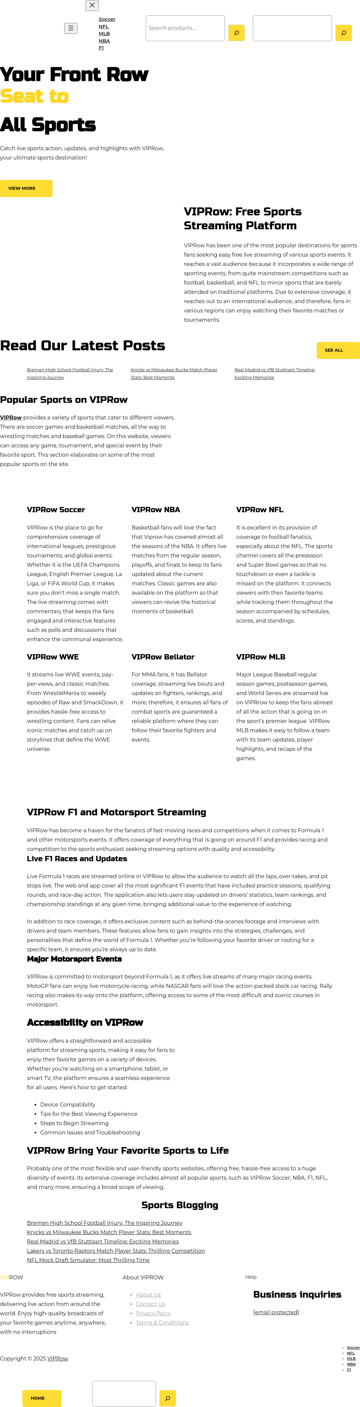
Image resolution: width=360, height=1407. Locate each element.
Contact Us (150, 1304)
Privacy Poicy (153, 1313)
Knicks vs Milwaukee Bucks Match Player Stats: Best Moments (109, 1232)
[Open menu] (71, 28)
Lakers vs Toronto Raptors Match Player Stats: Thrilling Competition (116, 1251)
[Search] (236, 33)
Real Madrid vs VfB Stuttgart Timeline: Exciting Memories (103, 1241)
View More (22, 188)
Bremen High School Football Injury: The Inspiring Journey (104, 1223)
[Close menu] (92, 5)
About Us (148, 1295)
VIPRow (17, 28)
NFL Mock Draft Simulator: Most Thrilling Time (88, 1260)
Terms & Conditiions (162, 1323)
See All (334, 350)
